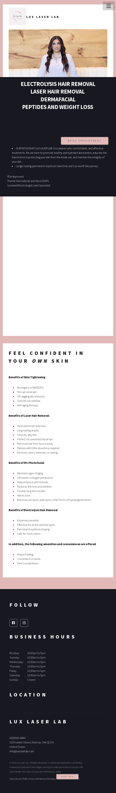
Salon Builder (15, 771)
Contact (31, 779)
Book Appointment (85, 140)
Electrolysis (50, 779)
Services (18, 779)
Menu (109, 5)
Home (12, 779)
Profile (25, 779)
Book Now (67, 777)
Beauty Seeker (54, 771)
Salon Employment (35, 771)
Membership (41, 779)
